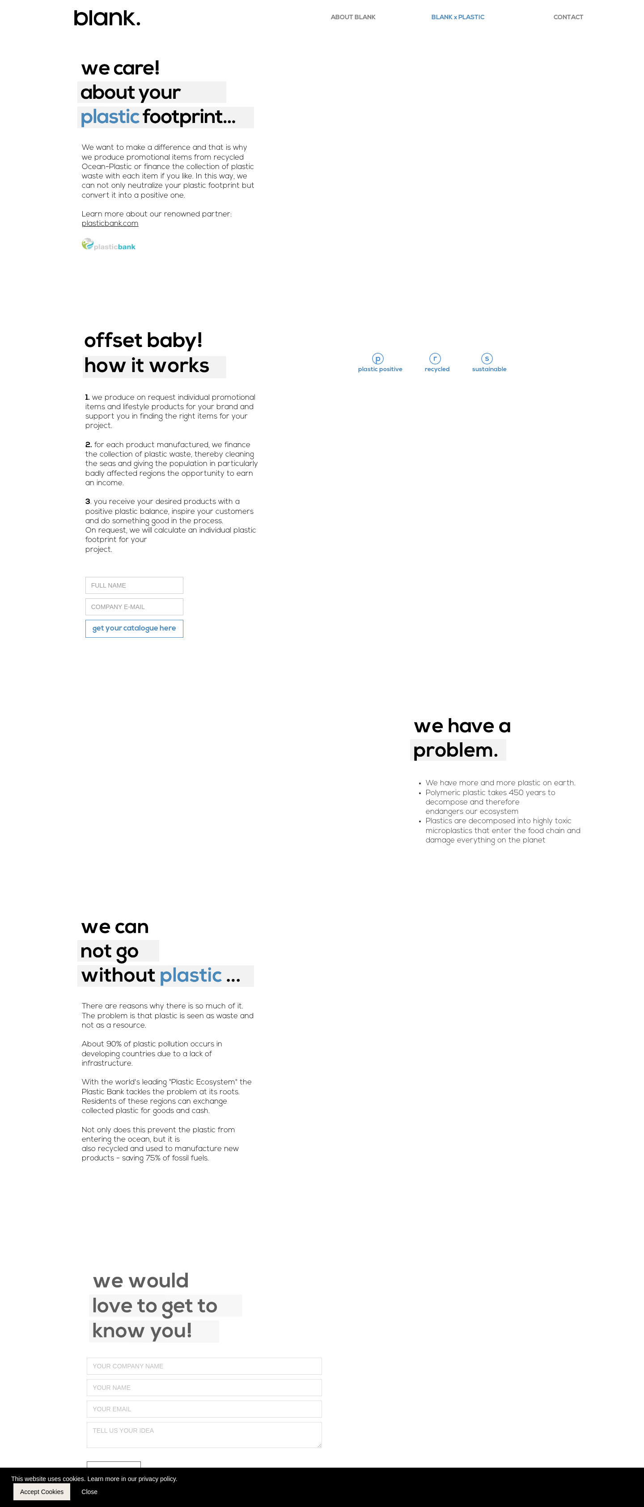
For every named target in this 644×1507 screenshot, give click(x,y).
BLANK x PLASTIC (458, 17)
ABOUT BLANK (353, 17)
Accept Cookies (42, 1491)
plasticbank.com (110, 224)
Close (89, 1491)
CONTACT (569, 17)
